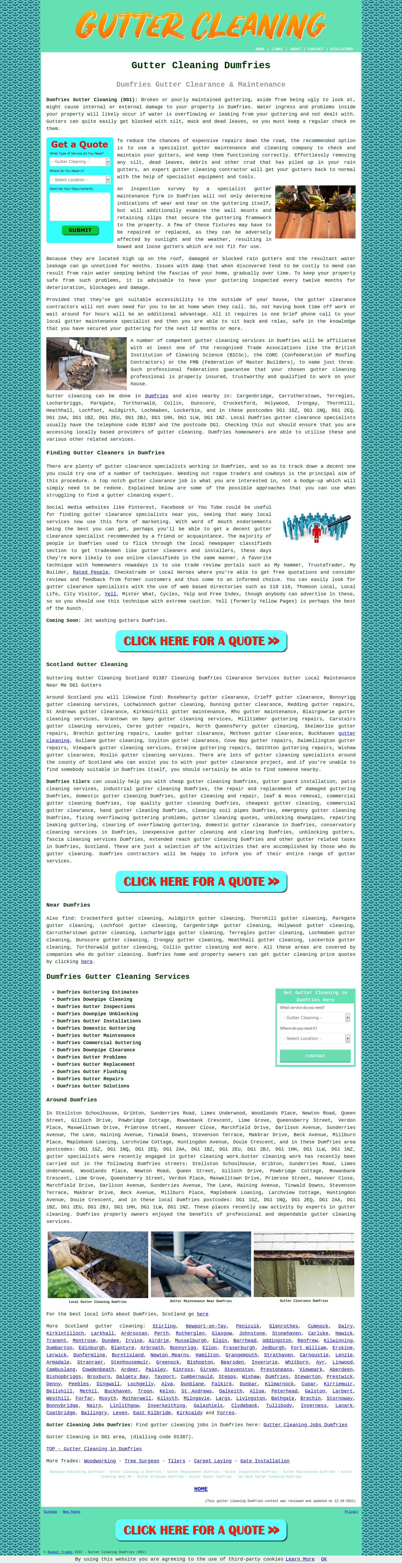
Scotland (96, 846)
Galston (315, 1391)
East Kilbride (152, 1413)
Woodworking (100, 1461)
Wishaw (250, 1376)
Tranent (56, 1340)
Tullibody (279, 1405)
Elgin (220, 1340)
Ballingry (94, 1413)
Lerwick (56, 1355)
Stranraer (90, 1362)
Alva (167, 1384)
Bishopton (200, 1362)
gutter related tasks (326, 839)
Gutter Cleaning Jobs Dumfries (305, 1425)
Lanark (344, 1405)
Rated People (90, 572)
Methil (88, 1391)
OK (324, 1559)
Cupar (309, 1384)
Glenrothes (283, 1326)
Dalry (345, 1326)
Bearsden (232, 1362)
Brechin (310, 1398)
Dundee (110, 1340)
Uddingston (277, 1340)
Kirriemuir (338, 1384)
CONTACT (316, 49)
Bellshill (59, 1391)
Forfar (84, 1398)
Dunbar (248, 1384)
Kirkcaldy (190, 1413)
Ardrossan (134, 1333)
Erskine (343, 1348)
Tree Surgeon (142, 1461)
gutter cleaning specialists (294, 755)
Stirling (164, 1326)
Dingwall (108, 1384)
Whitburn (296, 1362)
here (87, 961)
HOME (260, 49)
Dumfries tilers (68, 781)
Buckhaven (118, 1391)
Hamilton (207, 1355)
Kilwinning (338, 1340)
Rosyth (107, 1398)
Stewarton (308, 1376)
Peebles (79, 1384)
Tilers (176, 1461)
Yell (110, 594)
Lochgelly (141, 1384)
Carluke (318, 1333)
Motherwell (136, 1398)
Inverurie (265, 1362)
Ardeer (130, 1369)
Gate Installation (265, 1461)
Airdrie (159, 1340)
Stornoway (340, 1398)
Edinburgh (92, 1348)
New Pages (71, 1512)
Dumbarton (59, 1348)
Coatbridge (60, 1413)
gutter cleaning (217, 340)
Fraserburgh (239, 1348)
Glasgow (222, 1333)
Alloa (257, 1391)
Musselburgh (191, 1340)
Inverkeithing (166, 1405)
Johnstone (252, 1333)
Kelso (167, 1391)
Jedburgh (272, 1348)
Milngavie (197, 1398)
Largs (223, 1398)
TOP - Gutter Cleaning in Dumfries (94, 1449)
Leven (120, 1413)
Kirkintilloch (65, 1333)
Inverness (314, 1405)
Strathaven (278, 1355)
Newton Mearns (169, 1355)
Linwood (343, 1362)
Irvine (134, 1340)
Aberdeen (341, 1369)
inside (347, 107)
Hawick (344, 1333)
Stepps (227, 1376)
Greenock (167, 1362)
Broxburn (98, 1376)
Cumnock (318, 1326)
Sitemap (50, 1512)
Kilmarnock (279, 1384)
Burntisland (128, 1355)
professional (164, 369)
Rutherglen (190, 1333)
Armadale (57, 1362)
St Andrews (196, 1391)
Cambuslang (60, 1369)
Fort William (308, 1348)
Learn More (300, 1559)
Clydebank (244, 1405)
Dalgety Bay (132, 1376)
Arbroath (152, 1348)
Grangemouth (242, 1355)
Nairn (94, 1405)
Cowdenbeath (98, 1369)
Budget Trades (60, 1552)
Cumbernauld (197, 1376)
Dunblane (192, 1384)
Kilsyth (167, 1398)
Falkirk (222, 1384)
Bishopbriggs (63, 1376)
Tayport (164, 1376)
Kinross (183, 1369)
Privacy (351, 1512)
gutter (316, 299)
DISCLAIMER (341, 49)
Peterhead (284, 1391)
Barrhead (244, 1340)
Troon (145, 1391)
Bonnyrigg (183, 1348)
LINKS (277, 49)
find (68, 918)
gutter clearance (257, 704)
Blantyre (122, 1348)
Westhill (57, 1398)
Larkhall (102, 1333)
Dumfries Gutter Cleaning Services (118, 977)
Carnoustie (314, 1355)
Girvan (209, 1369)
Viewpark (310, 1369)
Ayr (320, 1362)
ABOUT (295, 49)
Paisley (156, 1369)
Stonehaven (286, 1333)
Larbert (343, 1391)
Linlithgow (124, 1405)
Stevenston (239, 1369)
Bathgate (282, 1398)
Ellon (209, 1348)
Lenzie (344, 1355)
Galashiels (208, 1405)
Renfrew (307, 1340)
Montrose (84, 1340)
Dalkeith (230, 1391)
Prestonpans (276, 1369)
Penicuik (247, 1326)
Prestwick (340, 1376)
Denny (53, 1384)
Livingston (250, 1398)
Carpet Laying (213, 1461)
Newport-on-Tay (206, 1326)
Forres (225, 1413)
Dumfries (156, 396)
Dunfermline (89, 1355)
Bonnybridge (62, 1405)
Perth (161, 1333)
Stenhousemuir (129, 1362)
